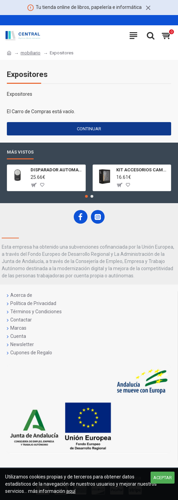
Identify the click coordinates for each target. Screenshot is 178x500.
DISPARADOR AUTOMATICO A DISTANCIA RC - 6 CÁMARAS (57, 169)
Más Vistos (20, 152)
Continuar (89, 128)
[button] (86, 196)
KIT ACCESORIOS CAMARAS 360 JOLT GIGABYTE (142, 169)
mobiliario (30, 52)
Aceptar (162, 477)
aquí (70, 491)
